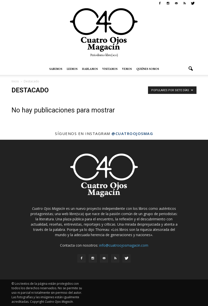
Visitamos (110, 69)
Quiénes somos (147, 69)
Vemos (127, 69)
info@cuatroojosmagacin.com (123, 245)
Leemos (72, 69)
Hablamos (90, 69)
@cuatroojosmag (132, 133)
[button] (190, 69)
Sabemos (55, 69)
